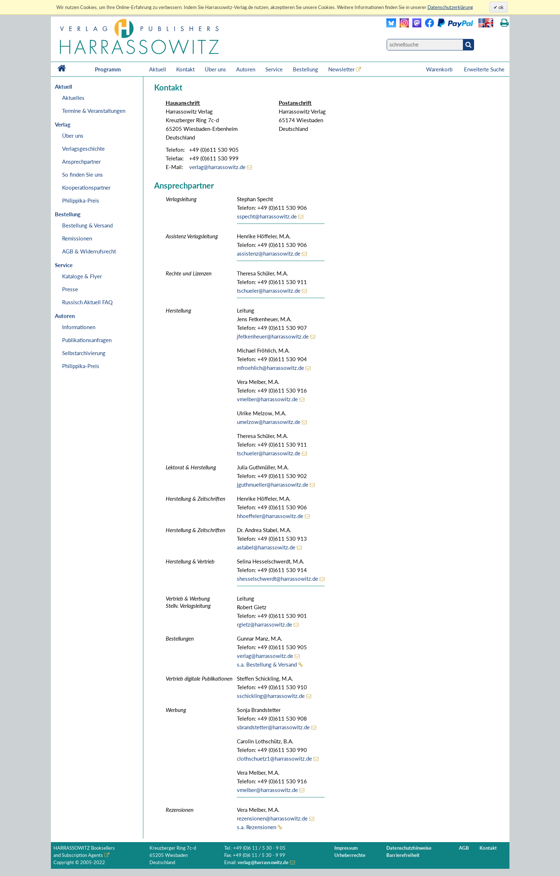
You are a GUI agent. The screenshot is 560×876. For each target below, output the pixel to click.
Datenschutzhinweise (408, 848)
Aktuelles (73, 97)
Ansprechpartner (81, 161)
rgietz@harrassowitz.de (264, 624)
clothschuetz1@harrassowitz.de (274, 758)
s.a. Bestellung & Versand (267, 664)
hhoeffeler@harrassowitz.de (270, 516)
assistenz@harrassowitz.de (268, 253)
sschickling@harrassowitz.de (271, 696)
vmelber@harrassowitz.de (267, 399)
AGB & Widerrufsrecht (89, 251)
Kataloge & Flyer (82, 276)
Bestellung (305, 69)
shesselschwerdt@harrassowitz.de (277, 578)
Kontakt (185, 69)
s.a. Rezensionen (256, 827)
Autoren (245, 69)
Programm (108, 69)
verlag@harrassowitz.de (217, 167)
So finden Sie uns (82, 174)
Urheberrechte (350, 855)
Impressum (346, 848)
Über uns (215, 69)
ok (501, 7)
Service (274, 69)
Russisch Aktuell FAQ (87, 302)
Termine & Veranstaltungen (93, 110)
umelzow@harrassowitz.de (268, 422)
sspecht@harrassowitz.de (267, 216)
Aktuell (157, 69)
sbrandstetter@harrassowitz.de (273, 727)
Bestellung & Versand (87, 225)
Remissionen (77, 238)
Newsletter (341, 69)
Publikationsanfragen (87, 340)
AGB (464, 848)
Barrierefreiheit (403, 855)
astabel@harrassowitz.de (266, 547)
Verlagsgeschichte (83, 148)
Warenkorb (440, 69)
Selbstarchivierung (83, 353)
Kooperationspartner (86, 187)
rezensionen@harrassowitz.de (272, 818)
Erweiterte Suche (484, 69)
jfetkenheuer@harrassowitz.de (273, 336)
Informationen (78, 327)
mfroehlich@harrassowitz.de (270, 367)
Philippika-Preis (80, 200)
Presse (70, 289)
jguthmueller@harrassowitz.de (272, 484)
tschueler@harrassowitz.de (268, 290)
